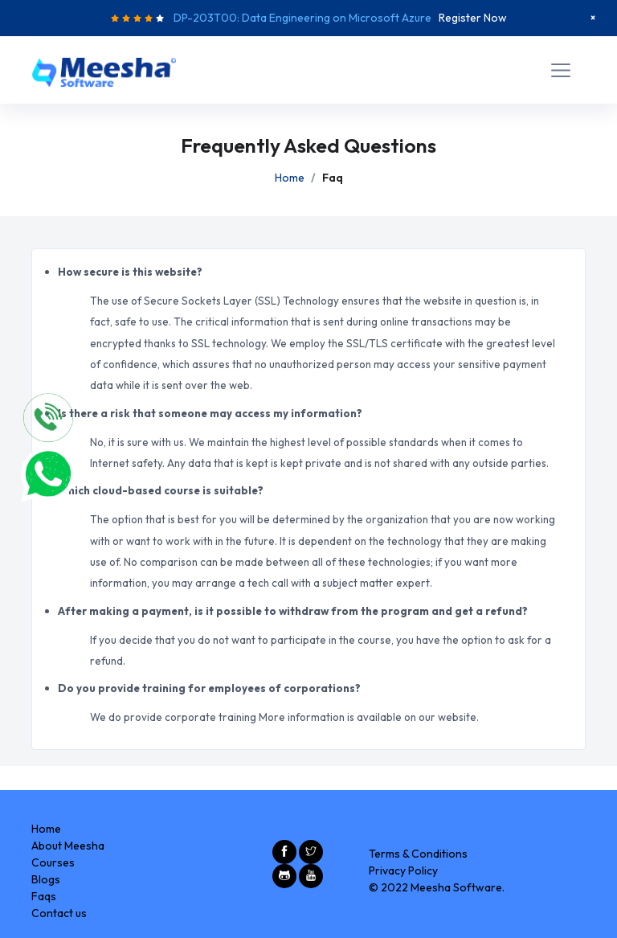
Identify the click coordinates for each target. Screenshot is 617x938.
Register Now (473, 17)
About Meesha (67, 845)
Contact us (59, 913)
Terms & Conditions (418, 853)
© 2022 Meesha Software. (437, 887)
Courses (53, 862)
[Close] (593, 18)
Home (289, 177)
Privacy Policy (403, 870)
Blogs (45, 879)
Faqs (43, 896)
